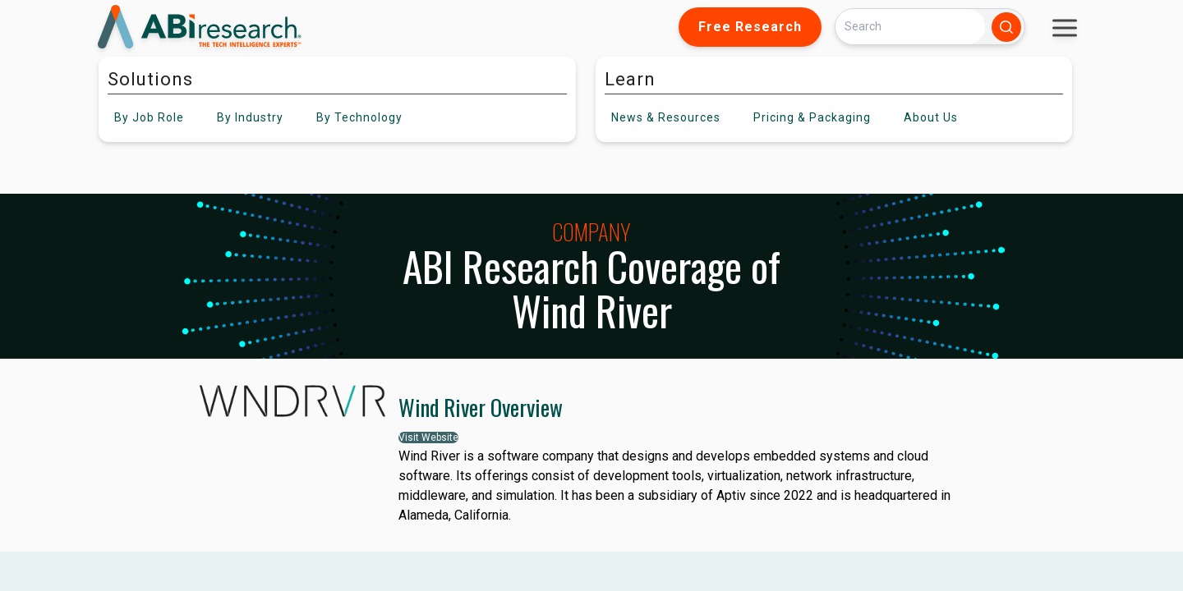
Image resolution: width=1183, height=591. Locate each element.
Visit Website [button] (428, 437)
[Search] (910, 26)
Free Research (750, 26)
